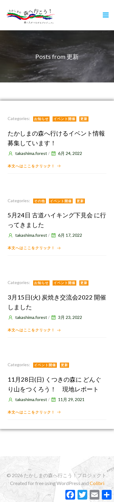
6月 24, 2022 (66, 153)
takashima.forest (27, 153)
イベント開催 (64, 119)
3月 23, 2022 (66, 317)
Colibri (97, 483)
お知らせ (41, 119)
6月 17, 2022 (66, 235)
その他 (39, 201)
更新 (84, 119)
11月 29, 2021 (67, 399)
